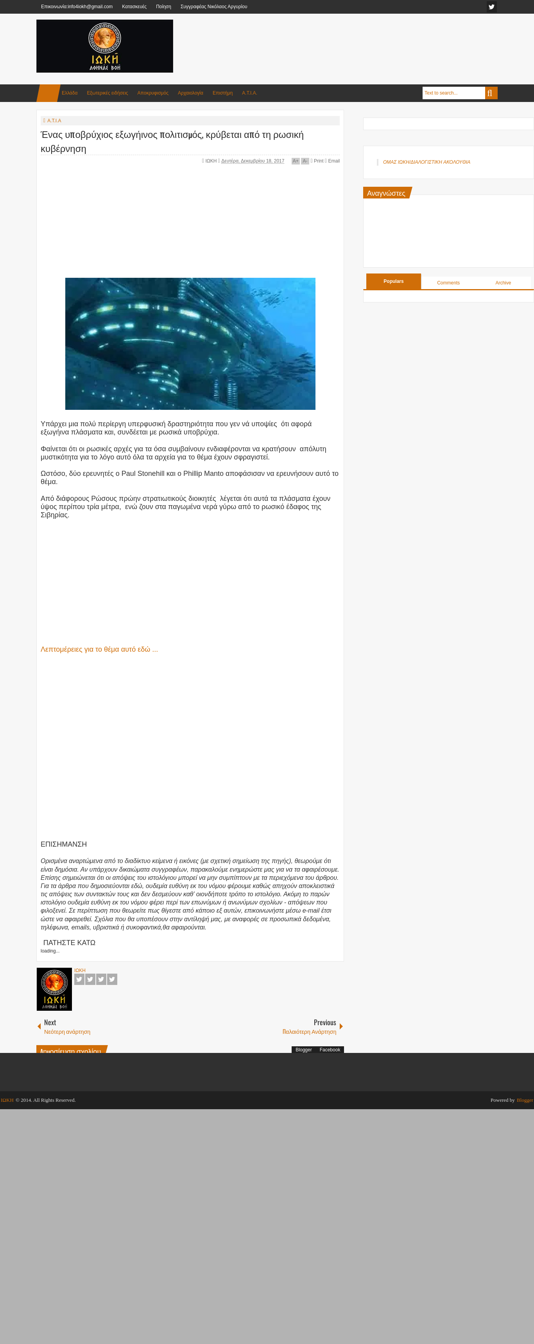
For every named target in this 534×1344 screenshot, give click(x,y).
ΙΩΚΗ (212, 161)
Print (316, 161)
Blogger (304, 1050)
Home (48, 93)
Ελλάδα (69, 93)
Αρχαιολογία (190, 93)
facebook (492, 7)
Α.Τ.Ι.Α (54, 120)
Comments (448, 283)
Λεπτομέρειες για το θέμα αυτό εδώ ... (99, 649)
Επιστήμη (223, 93)
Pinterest (112, 979)
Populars (393, 281)
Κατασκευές (134, 6)
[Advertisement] (355, 38)
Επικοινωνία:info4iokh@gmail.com (77, 6)
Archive (503, 283)
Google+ (101, 979)
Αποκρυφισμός (153, 93)
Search (491, 93)
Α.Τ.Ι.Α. (249, 93)
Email (332, 161)
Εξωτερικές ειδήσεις (107, 93)
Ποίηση (163, 6)
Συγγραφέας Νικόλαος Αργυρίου (214, 6)
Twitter (90, 979)
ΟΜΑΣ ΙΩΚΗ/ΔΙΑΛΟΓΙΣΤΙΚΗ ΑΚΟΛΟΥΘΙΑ (426, 162)
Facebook (79, 979)
